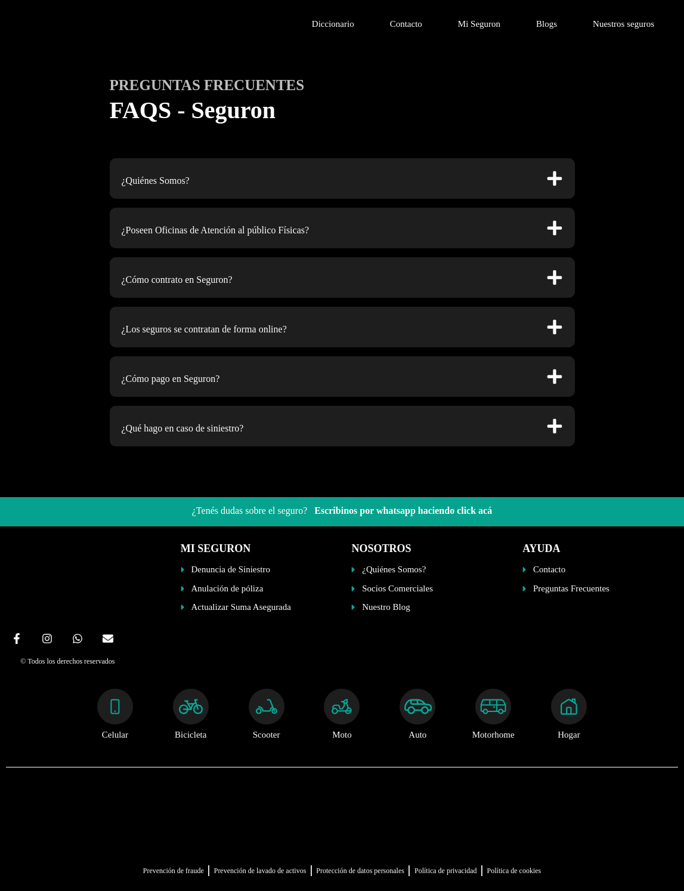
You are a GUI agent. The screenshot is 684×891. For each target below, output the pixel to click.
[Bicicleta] (191, 706)
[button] (342, 178)
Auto (417, 734)
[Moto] (342, 706)
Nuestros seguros (623, 24)
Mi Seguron (479, 24)
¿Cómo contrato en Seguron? (177, 280)
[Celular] (115, 706)
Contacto (406, 24)
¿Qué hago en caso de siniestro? (183, 428)
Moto (342, 734)
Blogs (546, 24)
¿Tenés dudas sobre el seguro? (342, 510)
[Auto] (417, 706)
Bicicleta (190, 734)
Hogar (569, 734)
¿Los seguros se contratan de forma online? (204, 329)
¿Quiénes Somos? (156, 180)
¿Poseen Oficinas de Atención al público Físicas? (215, 230)
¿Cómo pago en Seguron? (171, 379)
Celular (115, 734)
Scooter (266, 734)
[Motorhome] (493, 706)
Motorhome (493, 734)
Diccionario (333, 24)
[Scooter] (266, 706)
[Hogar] (569, 706)
